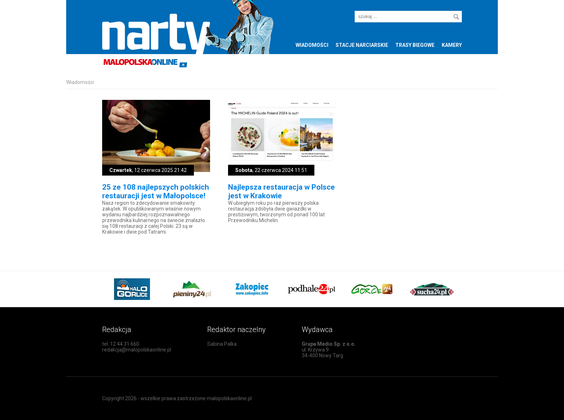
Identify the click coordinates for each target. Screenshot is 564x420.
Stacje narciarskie (362, 45)
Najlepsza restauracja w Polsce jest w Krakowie (281, 191)
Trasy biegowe (415, 45)
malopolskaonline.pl (229, 398)
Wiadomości (312, 45)
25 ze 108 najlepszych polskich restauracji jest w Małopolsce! (155, 191)
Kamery (452, 45)
